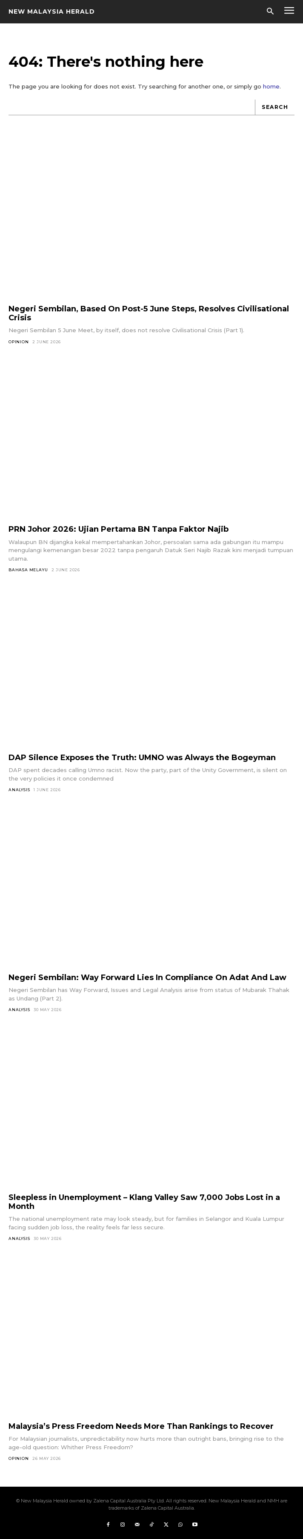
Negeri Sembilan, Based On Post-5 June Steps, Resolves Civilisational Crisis (149, 313)
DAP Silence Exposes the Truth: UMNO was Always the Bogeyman (142, 757)
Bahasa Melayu (28, 569)
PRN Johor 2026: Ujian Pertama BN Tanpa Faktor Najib (119, 529)
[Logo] (52, 11)
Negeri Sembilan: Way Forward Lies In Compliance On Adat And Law (147, 977)
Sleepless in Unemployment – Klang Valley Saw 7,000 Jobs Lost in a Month (144, 1202)
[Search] (274, 107)
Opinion (19, 341)
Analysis (19, 789)
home (271, 86)
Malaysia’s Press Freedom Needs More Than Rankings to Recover (141, 1426)
